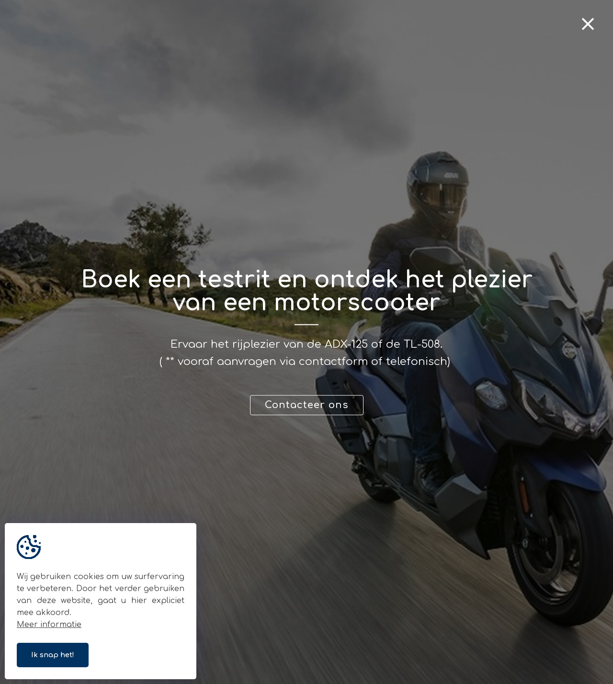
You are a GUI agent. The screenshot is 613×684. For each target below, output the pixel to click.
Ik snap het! (52, 655)
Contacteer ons (307, 404)
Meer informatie (49, 624)
